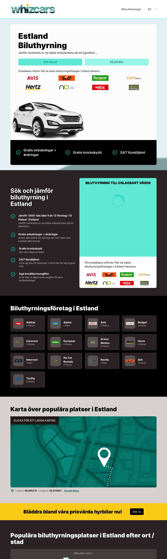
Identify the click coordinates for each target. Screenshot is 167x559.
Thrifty (30, 378)
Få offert (117, 62)
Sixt (140, 359)
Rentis (105, 359)
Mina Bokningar (131, 9)
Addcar (31, 322)
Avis (103, 322)
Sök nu (137, 511)
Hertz (141, 341)
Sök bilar (50, 62)
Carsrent (32, 341)
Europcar (69, 341)
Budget (142, 322)
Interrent (32, 359)
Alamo (67, 322)
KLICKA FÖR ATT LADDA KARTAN (34, 420)
